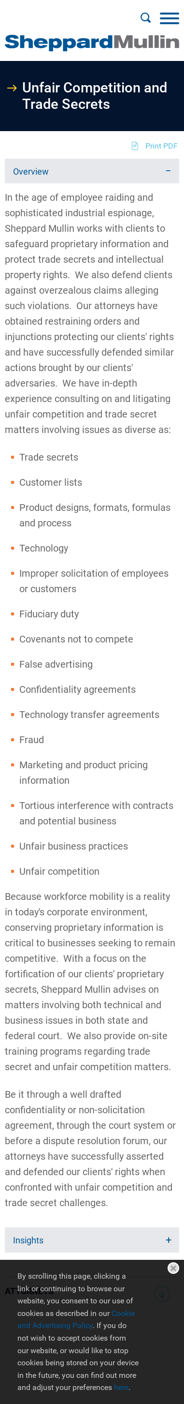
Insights (28, 1240)
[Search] (145, 18)
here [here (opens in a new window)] (121, 1387)
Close (173, 1268)
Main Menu (61, 12)
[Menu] (169, 18)
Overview (31, 171)
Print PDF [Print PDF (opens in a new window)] (161, 145)
